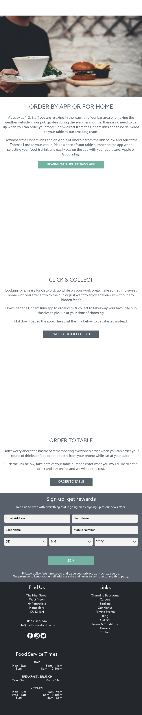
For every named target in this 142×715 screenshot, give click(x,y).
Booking (105, 604)
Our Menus (105, 608)
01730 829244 (37, 621)
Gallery (105, 620)
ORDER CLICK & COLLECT (71, 334)
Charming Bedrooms (105, 595)
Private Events (105, 612)
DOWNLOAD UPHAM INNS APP (71, 164)
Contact (105, 632)
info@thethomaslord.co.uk (37, 625)
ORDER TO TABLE (71, 481)
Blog (105, 616)
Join (71, 560)
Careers (105, 599)
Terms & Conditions (105, 624)
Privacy (105, 628)
